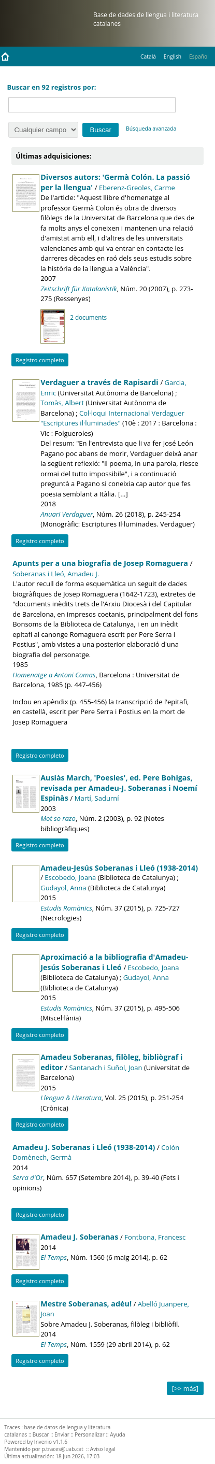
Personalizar (90, 1434)
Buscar (41, 1434)
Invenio (43, 1441)
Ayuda (117, 1434)
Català (148, 56)
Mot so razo (58, 818)
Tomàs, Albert (62, 402)
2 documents (88, 317)
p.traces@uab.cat (62, 1449)
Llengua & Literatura (71, 1097)
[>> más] (185, 1388)
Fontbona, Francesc (154, 1237)
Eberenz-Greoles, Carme (137, 187)
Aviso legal (103, 1449)
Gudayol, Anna (63, 887)
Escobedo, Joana (70, 877)
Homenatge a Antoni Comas (53, 674)
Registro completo (40, 360)
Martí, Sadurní (97, 798)
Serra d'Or (27, 1177)
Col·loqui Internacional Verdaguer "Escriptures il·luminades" (112, 418)
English (172, 56)
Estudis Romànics (66, 908)
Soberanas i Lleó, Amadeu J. (55, 573)
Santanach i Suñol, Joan (105, 1067)
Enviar (61, 1434)
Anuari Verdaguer (66, 514)
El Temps (53, 1257)
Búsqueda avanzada (151, 128)
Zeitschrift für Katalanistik (78, 288)
